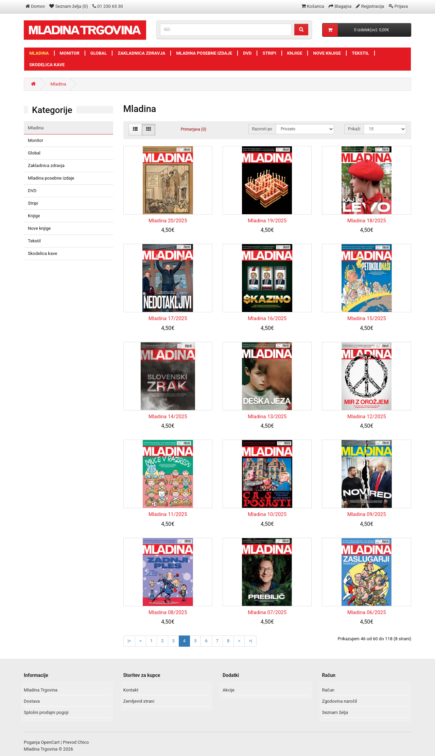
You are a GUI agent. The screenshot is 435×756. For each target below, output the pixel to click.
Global (98, 53)
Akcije (228, 690)
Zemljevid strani (139, 701)
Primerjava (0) (193, 129)
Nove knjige (327, 53)
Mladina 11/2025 (168, 514)
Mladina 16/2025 (267, 318)
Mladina (39, 53)
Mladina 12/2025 (366, 416)
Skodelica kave (47, 64)
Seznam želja (335, 712)
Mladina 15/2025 (366, 318)
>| (250, 640)
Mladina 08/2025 (168, 612)
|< (129, 640)
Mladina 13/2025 (267, 416)
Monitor (70, 53)
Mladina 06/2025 (366, 612)
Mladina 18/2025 (366, 221)
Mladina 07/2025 (267, 612)
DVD (247, 53)
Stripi (269, 53)
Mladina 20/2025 (168, 221)
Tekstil (360, 53)
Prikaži (354, 129)
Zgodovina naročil (339, 701)
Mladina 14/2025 (168, 416)
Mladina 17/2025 (168, 318)
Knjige (294, 53)
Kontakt (131, 690)
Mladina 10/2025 (267, 514)
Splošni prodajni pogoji (46, 712)
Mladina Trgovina (40, 690)
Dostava (32, 701)
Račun (328, 690)
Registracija (372, 6)
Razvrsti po (262, 129)
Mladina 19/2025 (267, 221)
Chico (83, 742)
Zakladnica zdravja (141, 53)
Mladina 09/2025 (366, 514)
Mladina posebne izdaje (204, 53)
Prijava (401, 6)
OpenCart (50, 742)
